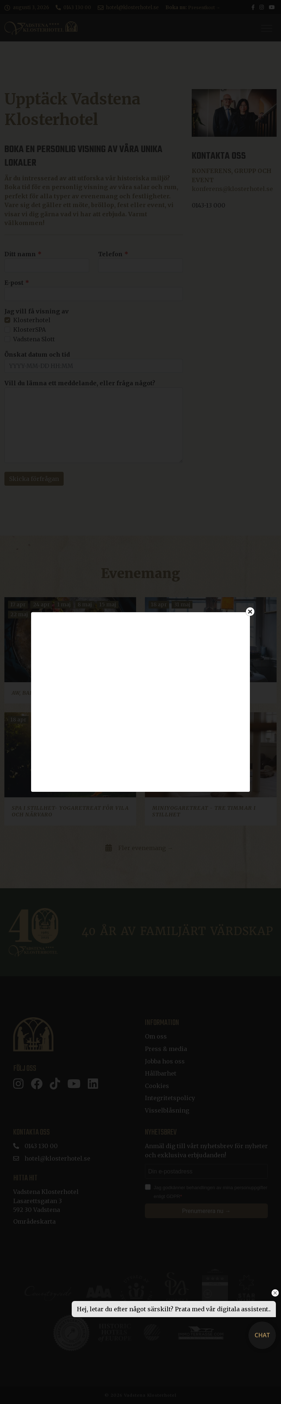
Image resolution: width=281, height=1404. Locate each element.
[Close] (250, 611)
